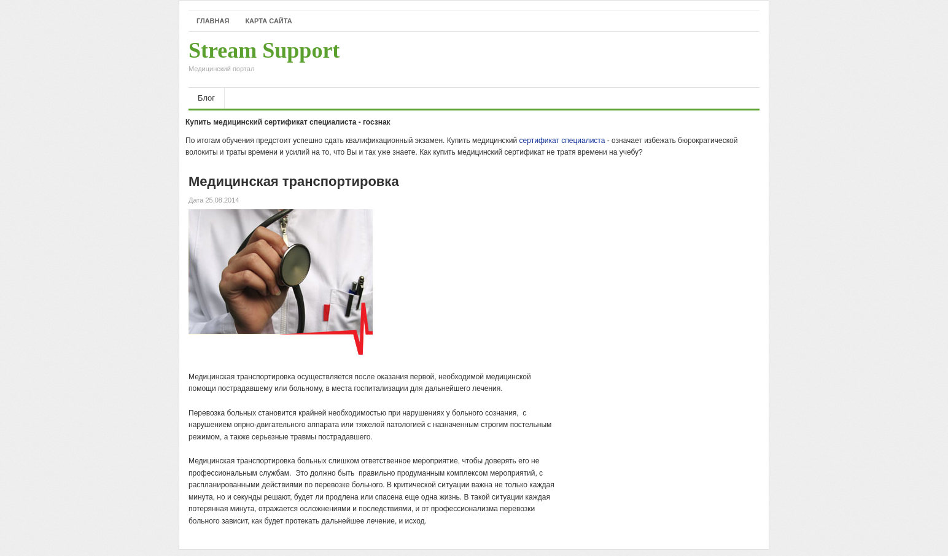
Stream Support (264, 59)
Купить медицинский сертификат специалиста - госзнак (287, 122)
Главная (212, 21)
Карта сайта (268, 21)
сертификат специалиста (562, 140)
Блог (206, 97)
